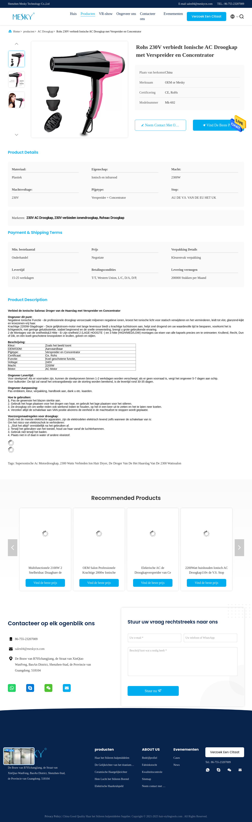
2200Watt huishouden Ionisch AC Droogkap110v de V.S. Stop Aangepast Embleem (206, 572)
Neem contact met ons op (164, 125)
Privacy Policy (53, 816)
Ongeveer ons (126, 14)
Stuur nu (153, 691)
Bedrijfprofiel (149, 757)
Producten (88, 14)
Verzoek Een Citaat (206, 16)
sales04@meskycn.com (29, 648)
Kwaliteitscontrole (152, 772)
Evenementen (173, 14)
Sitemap (146, 779)
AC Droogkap (45, 31)
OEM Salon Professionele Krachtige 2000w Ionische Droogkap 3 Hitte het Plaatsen (99, 572)
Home (16, 31)
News (176, 764)
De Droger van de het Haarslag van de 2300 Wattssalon (145, 463)
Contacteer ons (147, 16)
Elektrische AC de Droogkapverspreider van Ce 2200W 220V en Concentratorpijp (152, 572)
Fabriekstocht (149, 764)
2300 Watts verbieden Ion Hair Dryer (83, 463)
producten (28, 31)
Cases (176, 757)
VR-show (106, 14)
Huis (73, 14)
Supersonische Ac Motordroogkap (36, 463)
